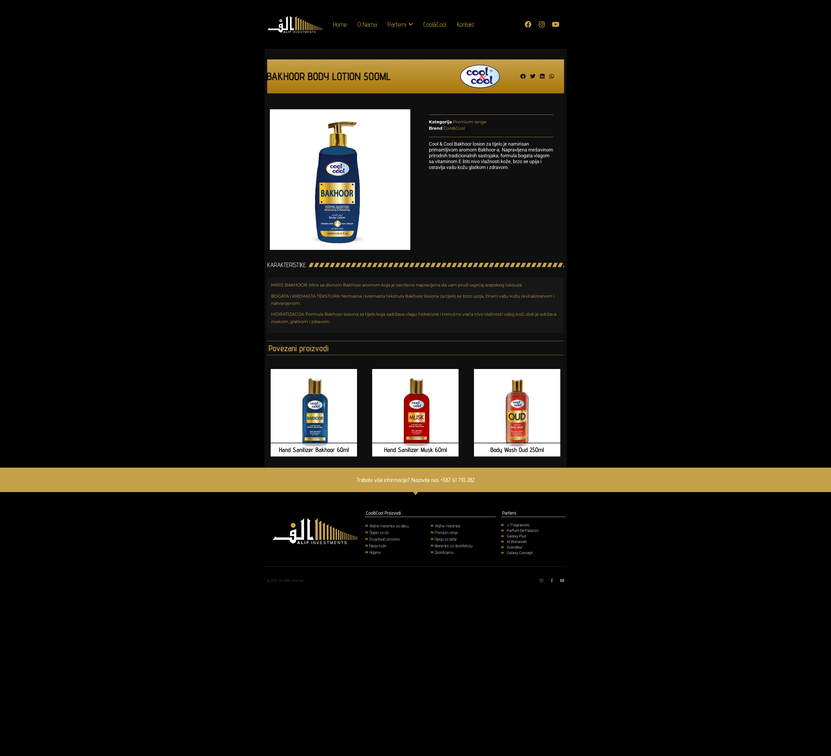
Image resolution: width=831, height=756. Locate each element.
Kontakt (465, 24)
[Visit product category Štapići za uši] (397, 532)
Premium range (469, 121)
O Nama (367, 24)
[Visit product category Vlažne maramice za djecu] (397, 525)
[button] (523, 76)
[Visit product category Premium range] (463, 532)
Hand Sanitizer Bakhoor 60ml (314, 450)
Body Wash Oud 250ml (517, 450)
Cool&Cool (434, 24)
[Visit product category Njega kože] (397, 545)
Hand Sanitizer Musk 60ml (415, 450)
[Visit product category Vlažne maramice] (463, 525)
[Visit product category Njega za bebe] (463, 539)
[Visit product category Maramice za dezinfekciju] (463, 545)
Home (340, 24)
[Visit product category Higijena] (397, 552)
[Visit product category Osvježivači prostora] (397, 539)
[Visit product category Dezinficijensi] (463, 552)
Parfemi (400, 24)
